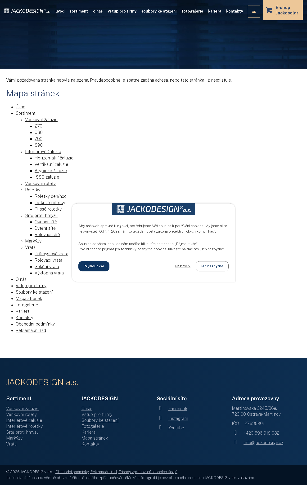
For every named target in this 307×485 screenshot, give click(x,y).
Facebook (172, 408)
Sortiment (78, 11)
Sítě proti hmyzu (41, 215)
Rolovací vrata (48, 260)
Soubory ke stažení (158, 11)
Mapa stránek (29, 298)
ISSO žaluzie (47, 177)
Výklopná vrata (49, 272)
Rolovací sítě (47, 234)
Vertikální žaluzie (51, 164)
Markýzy (33, 240)
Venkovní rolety (40, 183)
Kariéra (214, 11)
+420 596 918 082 (256, 433)
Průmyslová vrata (51, 253)
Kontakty (234, 11)
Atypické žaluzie (51, 170)
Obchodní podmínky (35, 324)
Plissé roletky (48, 209)
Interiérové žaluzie (43, 151)
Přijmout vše (94, 266)
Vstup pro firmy (122, 11)
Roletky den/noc (51, 196)
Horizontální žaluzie (54, 157)
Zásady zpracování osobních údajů (147, 472)
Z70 (38, 125)
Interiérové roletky (24, 426)
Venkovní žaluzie (41, 119)
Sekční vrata (47, 266)
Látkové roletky (50, 202)
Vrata (30, 247)
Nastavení (182, 266)
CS (254, 11)
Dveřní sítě (45, 228)
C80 (39, 132)
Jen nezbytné (212, 266)
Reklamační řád (31, 330)
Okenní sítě (46, 221)
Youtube (170, 427)
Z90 (38, 138)
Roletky (32, 189)
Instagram (172, 418)
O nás (98, 11)
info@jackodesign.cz (258, 442)
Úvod (59, 11)
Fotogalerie (192, 11)
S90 (39, 145)
